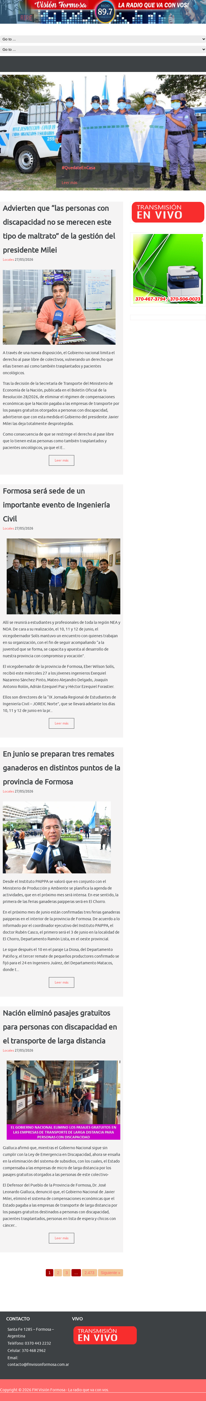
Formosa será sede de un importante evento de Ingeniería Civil (56, 505)
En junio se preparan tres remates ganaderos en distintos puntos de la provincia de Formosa (61, 768)
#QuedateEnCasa (78, 168)
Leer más (69, 182)
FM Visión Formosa (48, 1390)
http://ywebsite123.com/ (13, 1392)
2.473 (89, 1272)
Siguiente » (110, 1272)
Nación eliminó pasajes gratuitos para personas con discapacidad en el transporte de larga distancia (60, 1027)
